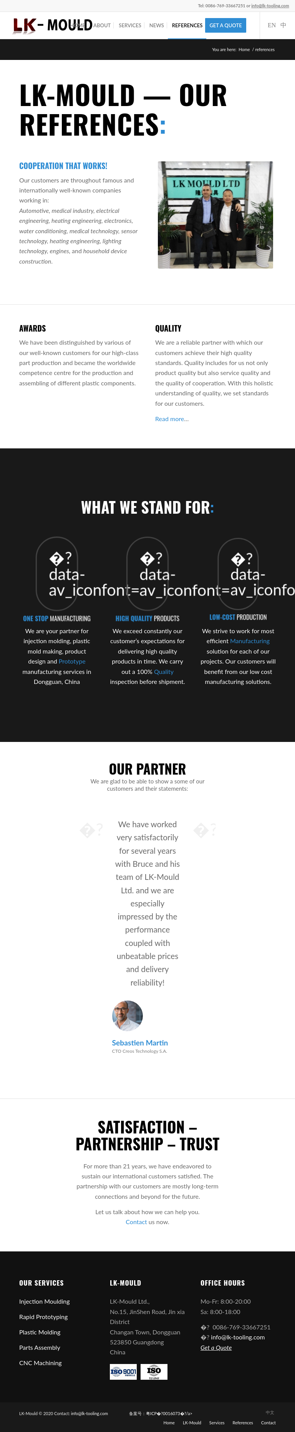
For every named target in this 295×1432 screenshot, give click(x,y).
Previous (91, 828)
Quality (164, 671)
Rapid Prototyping (43, 1316)
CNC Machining (40, 1362)
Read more (169, 418)
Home (244, 49)
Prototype (72, 661)
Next (203, 828)
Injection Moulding (44, 1301)
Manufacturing (250, 640)
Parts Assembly (39, 1347)
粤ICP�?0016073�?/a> (169, 1413)
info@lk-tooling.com (237, 1337)
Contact (136, 1221)
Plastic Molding (39, 1332)
